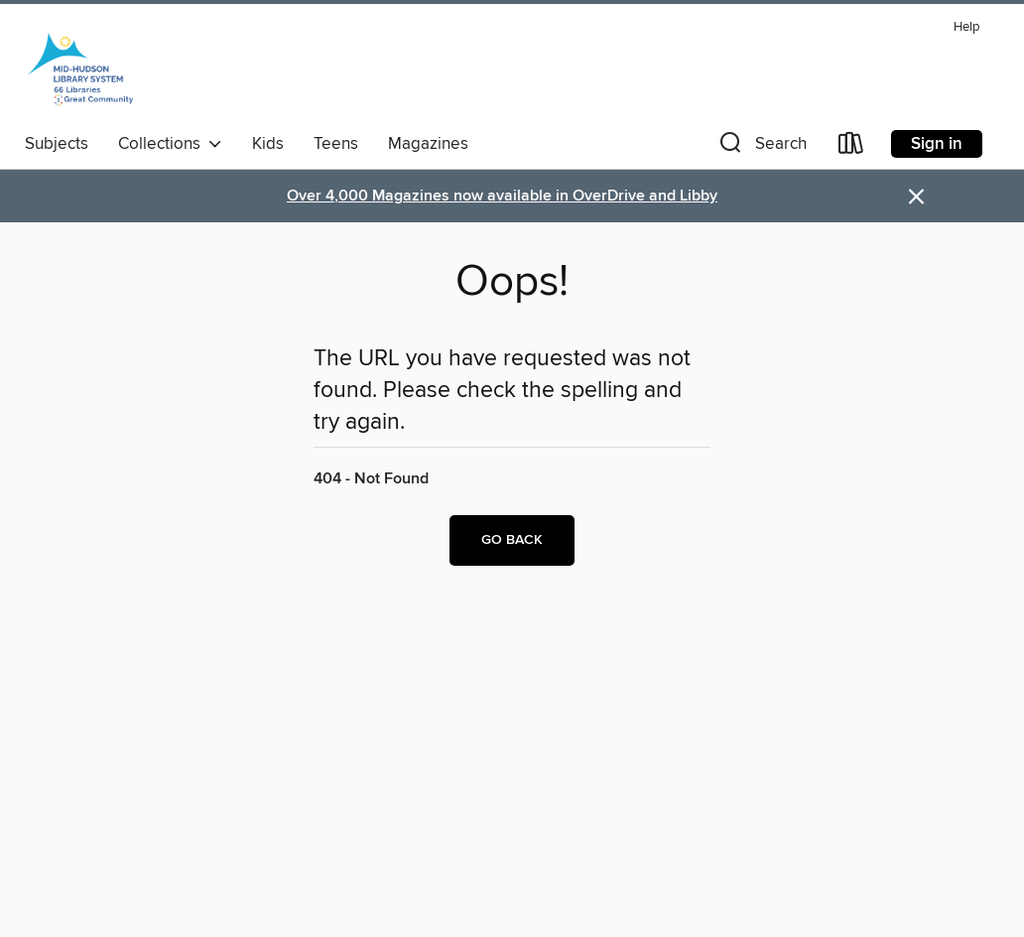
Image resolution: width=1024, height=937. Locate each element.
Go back (512, 540)
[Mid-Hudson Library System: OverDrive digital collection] (80, 68)
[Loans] (851, 147)
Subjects (56, 144)
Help (966, 27)
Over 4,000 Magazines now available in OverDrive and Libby (502, 196)
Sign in (936, 144)
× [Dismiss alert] (916, 197)
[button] (761, 147)
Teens (336, 144)
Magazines (428, 144)
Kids (268, 144)
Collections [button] (170, 144)
